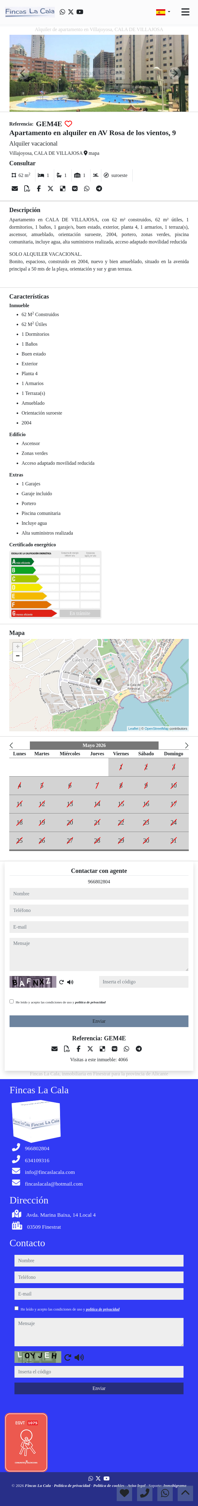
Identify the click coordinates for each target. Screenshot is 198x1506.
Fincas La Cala (38, 1485)
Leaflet (133, 728)
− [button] (18, 656)
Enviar (99, 1021)
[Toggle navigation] (185, 12)
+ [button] (18, 647)
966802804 (99, 881)
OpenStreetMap (157, 728)
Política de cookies (109, 1485)
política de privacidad (90, 1002)
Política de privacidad (72, 1485)
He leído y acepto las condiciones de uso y (61, 1002)
